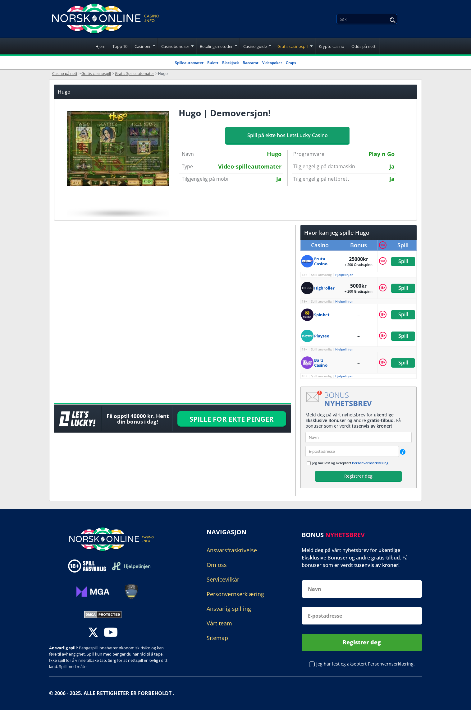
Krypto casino (331, 46)
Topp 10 (119, 46)
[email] (352, 451)
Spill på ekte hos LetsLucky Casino (287, 135)
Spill (403, 261)
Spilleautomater (189, 62)
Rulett (212, 62)
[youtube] (110, 633)
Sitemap (217, 638)
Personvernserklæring (370, 463)
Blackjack (230, 62)
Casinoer (143, 46)
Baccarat (250, 62)
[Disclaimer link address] (131, 566)
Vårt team (219, 623)
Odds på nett (363, 46)
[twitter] (93, 633)
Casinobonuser (175, 46)
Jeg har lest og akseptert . (350, 463)
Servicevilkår (223, 579)
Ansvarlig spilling (229, 608)
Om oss (217, 564)
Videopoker (272, 62)
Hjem (100, 46)
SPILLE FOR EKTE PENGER (232, 419)
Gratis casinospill (292, 46)
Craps (291, 62)
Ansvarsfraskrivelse (232, 550)
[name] (358, 437)
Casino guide (255, 46)
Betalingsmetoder (216, 46)
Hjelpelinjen (344, 274)
